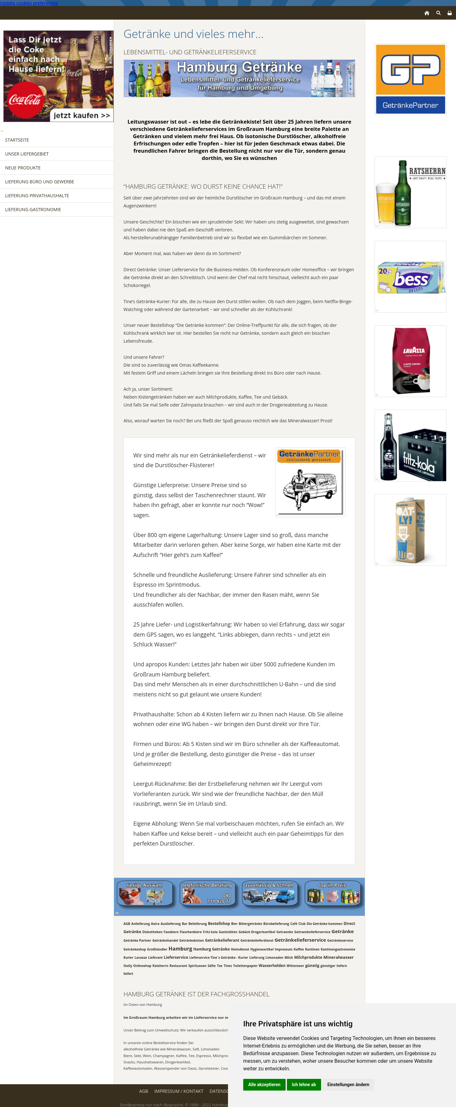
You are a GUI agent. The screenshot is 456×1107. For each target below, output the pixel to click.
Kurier (128, 957)
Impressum (284, 949)
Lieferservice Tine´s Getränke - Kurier (218, 957)
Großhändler (157, 949)
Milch (288, 957)
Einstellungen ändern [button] (348, 1084)
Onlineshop (142, 965)
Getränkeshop (135, 949)
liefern (342, 965)
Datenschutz (225, 1091)
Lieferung (256, 957)
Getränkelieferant (222, 940)
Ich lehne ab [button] (304, 1084)
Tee (220, 965)
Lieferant (155, 957)
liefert (128, 973)
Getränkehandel (165, 940)
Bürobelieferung (276, 923)
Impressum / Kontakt (178, 1091)
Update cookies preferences (29, 3)
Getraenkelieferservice (312, 931)
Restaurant (178, 965)
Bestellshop (219, 923)
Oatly (128, 965)
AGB (127, 923)
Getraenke (284, 931)
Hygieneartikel (262, 949)
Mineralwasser (338, 957)
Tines (228, 965)
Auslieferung (171, 923)
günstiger (327, 965)
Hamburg (180, 948)
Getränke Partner (137, 940)
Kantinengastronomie (338, 949)
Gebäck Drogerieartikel (256, 931)
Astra (155, 923)
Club (301, 923)
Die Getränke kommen (324, 923)
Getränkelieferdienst (256, 940)
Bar (184, 923)
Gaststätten (228, 931)
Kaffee (299, 949)
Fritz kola (210, 931)
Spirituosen (197, 965)
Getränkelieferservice (300, 939)
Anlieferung (140, 923)
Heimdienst (240, 949)
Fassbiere (171, 931)
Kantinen (312, 949)
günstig (312, 965)
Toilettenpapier (245, 965)
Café (293, 923)
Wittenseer (295, 965)
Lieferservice (176, 957)
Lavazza (141, 957)
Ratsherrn (160, 965)
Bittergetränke (250, 923)
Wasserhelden (272, 965)
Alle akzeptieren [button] (264, 1084)
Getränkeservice (340, 940)
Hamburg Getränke (211, 948)
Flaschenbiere (191, 931)
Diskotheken (152, 931)
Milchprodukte (308, 957)
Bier (234, 923)
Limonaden (274, 957)
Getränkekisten (191, 940)
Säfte (212, 965)
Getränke (343, 931)
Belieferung (197, 923)
